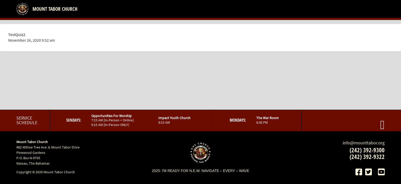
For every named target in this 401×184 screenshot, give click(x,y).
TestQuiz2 (16, 34)
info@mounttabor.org (364, 143)
